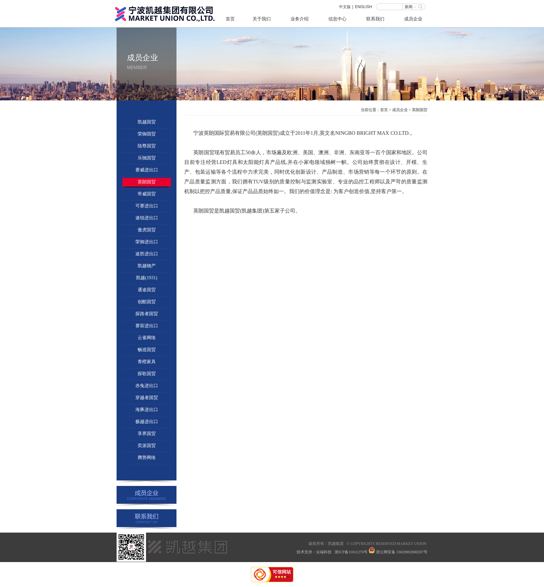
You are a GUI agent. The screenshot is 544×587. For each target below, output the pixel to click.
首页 (230, 19)
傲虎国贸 (147, 229)
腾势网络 (147, 457)
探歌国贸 (147, 373)
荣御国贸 (147, 134)
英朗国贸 (147, 181)
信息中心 (337, 19)
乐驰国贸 (147, 157)
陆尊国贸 (147, 146)
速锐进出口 (146, 217)
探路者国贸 (146, 313)
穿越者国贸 (146, 397)
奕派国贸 (147, 445)
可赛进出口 (146, 205)
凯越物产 (147, 265)
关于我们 (262, 19)
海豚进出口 (146, 409)
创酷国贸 (147, 301)
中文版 (345, 7)
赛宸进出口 (146, 325)
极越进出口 (146, 421)
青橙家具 (147, 361)
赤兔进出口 (146, 385)
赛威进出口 (146, 169)
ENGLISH (363, 7)
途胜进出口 (146, 253)
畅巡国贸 (147, 349)
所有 (320, 543)
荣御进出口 (146, 241)
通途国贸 (147, 289)
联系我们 (375, 19)
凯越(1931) (146, 277)
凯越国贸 (147, 122)
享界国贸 (147, 433)
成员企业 (413, 19)
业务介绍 (299, 19)
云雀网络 (147, 337)
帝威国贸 (147, 193)
